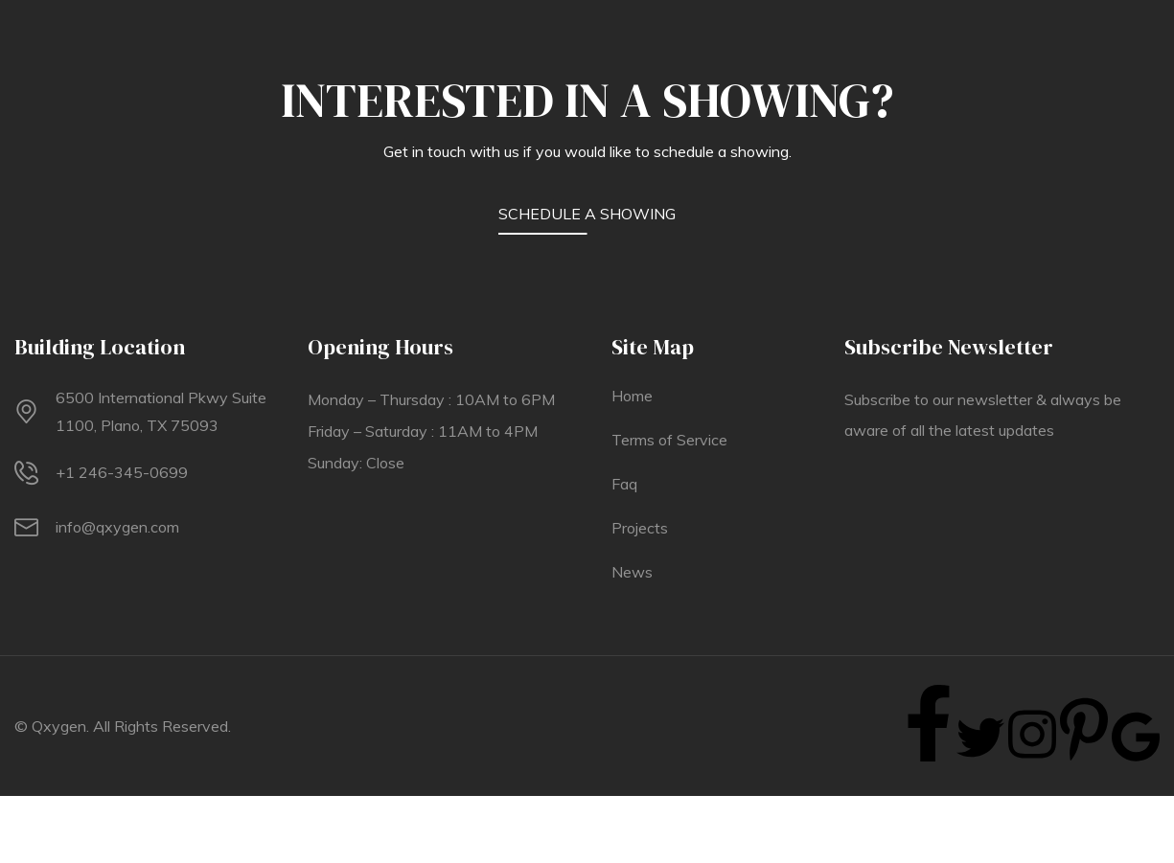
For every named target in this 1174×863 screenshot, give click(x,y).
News (632, 571)
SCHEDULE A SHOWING (587, 213)
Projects (639, 527)
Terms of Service (669, 439)
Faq (624, 483)
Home (632, 395)
